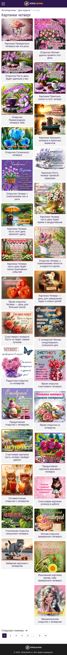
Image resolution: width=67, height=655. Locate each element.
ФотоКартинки (8, 10)
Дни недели (24, 10)
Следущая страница (14, 630)
